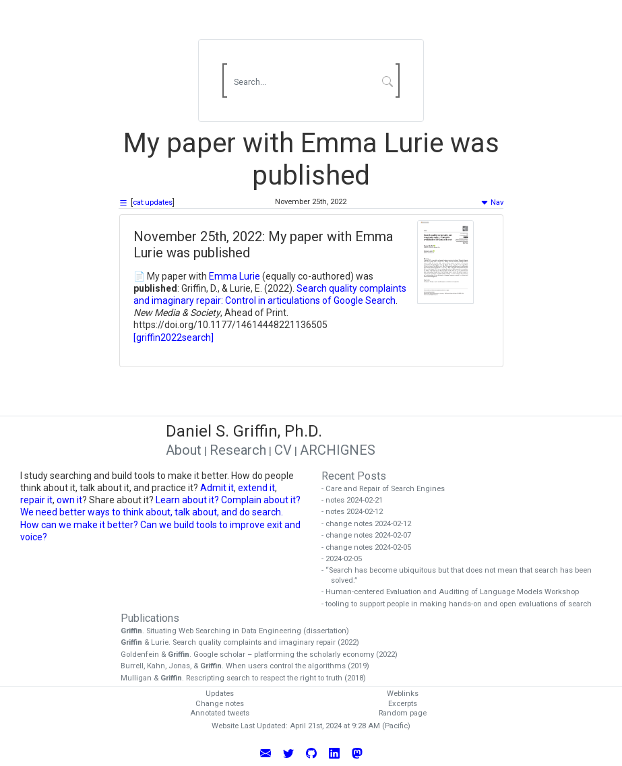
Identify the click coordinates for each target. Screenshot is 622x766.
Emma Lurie (234, 276)
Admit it (217, 487)
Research (238, 450)
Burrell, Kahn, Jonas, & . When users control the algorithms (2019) (249, 666)
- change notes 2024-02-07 (371, 535)
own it (69, 499)
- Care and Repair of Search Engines (388, 488)
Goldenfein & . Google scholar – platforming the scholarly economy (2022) (264, 654)
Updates (220, 693)
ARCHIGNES (337, 450)
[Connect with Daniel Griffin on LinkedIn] (334, 752)
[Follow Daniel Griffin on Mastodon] (357, 752)
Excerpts (402, 703)
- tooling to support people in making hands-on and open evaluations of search (461, 604)
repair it (36, 499)
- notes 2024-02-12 (357, 511)
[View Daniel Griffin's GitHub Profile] (311, 752)
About (183, 450)
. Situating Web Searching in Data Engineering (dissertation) (239, 631)
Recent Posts (353, 476)
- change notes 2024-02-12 (371, 523)
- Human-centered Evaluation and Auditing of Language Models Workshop (455, 591)
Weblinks (402, 693)
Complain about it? (261, 499)
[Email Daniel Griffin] (265, 752)
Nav (491, 202)
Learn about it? (187, 499)
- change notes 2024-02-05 (371, 547)
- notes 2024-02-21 (357, 500)
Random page (403, 713)
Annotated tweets (219, 713)
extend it (256, 487)
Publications (150, 618)
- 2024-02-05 (346, 558)
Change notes (219, 703)
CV (283, 450)
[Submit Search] (387, 80)
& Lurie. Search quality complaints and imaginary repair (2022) (244, 642)
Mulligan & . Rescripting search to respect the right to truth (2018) (248, 678)
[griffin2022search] (173, 337)
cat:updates (153, 202)
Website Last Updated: (250, 726)
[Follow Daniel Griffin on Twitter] (288, 752)
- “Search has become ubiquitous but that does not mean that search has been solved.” (461, 575)
